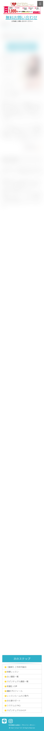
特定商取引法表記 (14, 725)
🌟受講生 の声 (10, 686)
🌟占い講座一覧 (11, 676)
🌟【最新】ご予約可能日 (15, 666)
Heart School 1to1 (16, 728)
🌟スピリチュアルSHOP (15, 710)
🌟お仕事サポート (12, 700)
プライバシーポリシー (28, 725)
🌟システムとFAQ (12, 705)
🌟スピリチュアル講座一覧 (16, 681)
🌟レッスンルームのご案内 (16, 695)
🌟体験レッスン (11, 671)
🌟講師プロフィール (13, 690)
